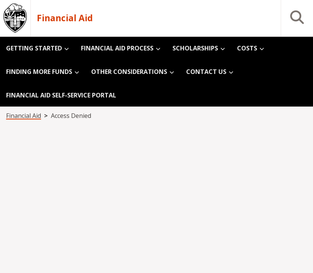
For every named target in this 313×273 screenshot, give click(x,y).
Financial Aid (65, 18)
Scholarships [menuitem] (195, 48)
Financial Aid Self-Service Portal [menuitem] (61, 95)
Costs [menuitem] (247, 48)
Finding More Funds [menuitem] (39, 71)
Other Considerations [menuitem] (129, 71)
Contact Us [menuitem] (206, 71)
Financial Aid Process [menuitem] (117, 48)
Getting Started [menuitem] (34, 48)
